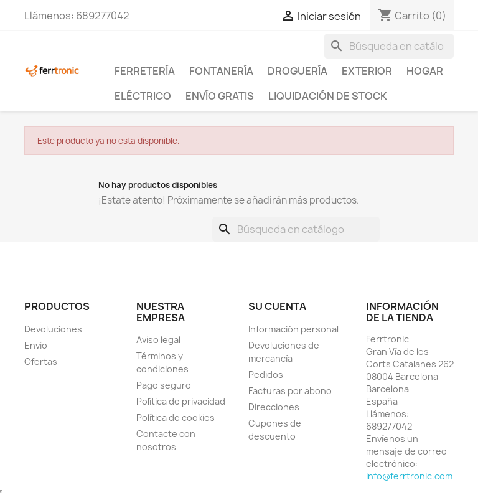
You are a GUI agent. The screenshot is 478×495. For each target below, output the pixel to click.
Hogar (424, 71)
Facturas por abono (290, 391)
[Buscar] (389, 46)
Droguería (297, 71)
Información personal (293, 329)
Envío (35, 345)
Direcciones (273, 407)
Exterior (367, 71)
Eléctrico (143, 96)
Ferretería (145, 71)
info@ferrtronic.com (409, 476)
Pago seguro (163, 385)
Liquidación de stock (327, 96)
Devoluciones (53, 329)
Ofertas (40, 361)
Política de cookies (175, 417)
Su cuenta (277, 306)
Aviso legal (158, 340)
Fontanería (221, 71)
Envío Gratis (219, 96)
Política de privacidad (180, 401)
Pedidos (265, 374)
